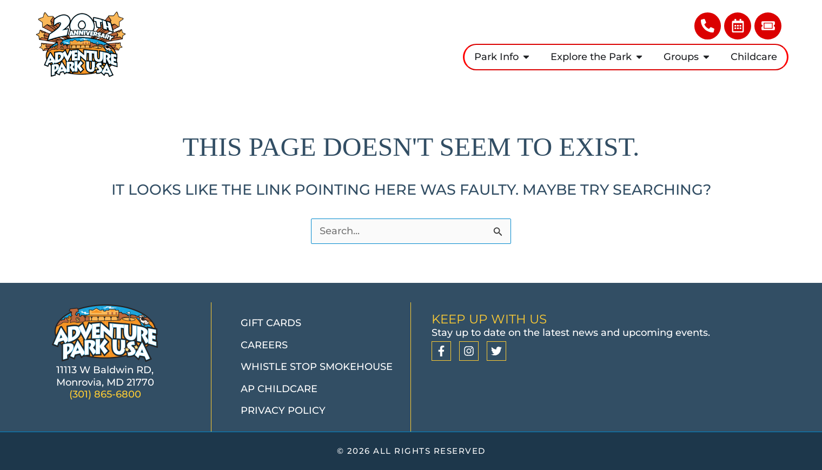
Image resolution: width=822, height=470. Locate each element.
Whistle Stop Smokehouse (317, 367)
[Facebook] (441, 351)
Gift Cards (271, 323)
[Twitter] (496, 351)
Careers (264, 345)
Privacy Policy (283, 410)
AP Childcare (279, 389)
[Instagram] (469, 351)
